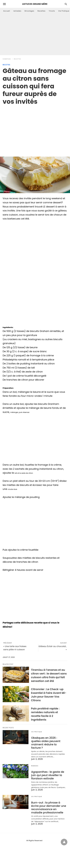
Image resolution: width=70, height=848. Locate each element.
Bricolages (29, 11)
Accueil (6, 11)
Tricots (52, 11)
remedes (17, 11)
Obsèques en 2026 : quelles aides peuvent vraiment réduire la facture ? (45, 743)
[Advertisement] (35, 35)
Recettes (41, 11)
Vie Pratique (63, 11)
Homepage (7, 59)
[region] (35, 128)
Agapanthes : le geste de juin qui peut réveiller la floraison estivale (47, 775)
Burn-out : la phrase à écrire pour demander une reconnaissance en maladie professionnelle (48, 807)
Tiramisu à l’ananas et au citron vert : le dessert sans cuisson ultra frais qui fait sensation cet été (49, 675)
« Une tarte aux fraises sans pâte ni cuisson (14, 648)
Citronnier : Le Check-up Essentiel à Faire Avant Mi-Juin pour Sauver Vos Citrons (48, 694)
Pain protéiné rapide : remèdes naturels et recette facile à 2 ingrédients (45, 714)
